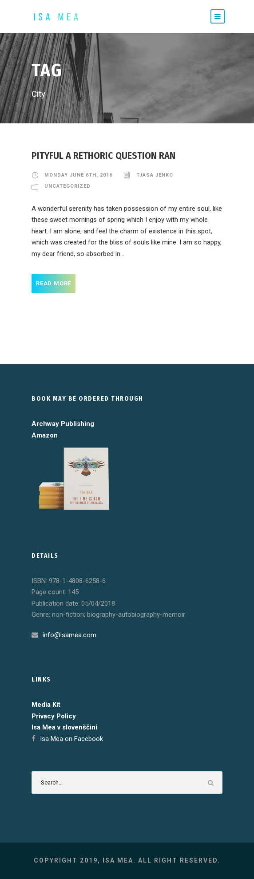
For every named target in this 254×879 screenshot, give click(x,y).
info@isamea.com (69, 635)
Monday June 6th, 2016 (78, 175)
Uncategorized (67, 186)
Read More (53, 283)
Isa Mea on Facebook (71, 739)
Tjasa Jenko (154, 175)
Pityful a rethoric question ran (103, 156)
